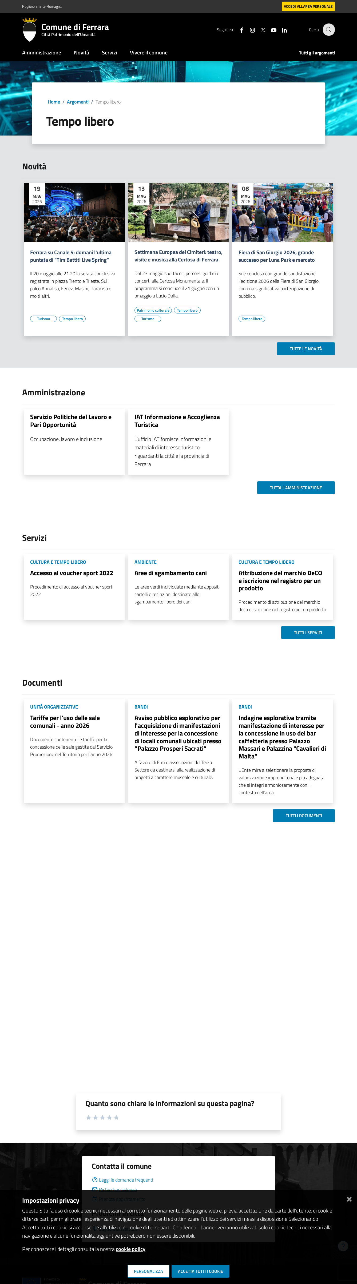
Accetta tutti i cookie (200, 1271)
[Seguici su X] (260, 29)
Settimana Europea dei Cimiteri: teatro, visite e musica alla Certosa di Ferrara (178, 255)
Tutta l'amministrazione (296, 487)
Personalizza (148, 1271)
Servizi (109, 52)
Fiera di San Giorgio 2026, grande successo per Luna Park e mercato (277, 256)
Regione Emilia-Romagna (42, 6)
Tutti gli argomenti (317, 52)
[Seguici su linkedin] (281, 29)
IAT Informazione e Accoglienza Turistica (177, 420)
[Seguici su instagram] (249, 29)
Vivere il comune (149, 52)
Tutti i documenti (304, 815)
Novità (81, 52)
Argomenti (78, 101)
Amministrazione (41, 52)
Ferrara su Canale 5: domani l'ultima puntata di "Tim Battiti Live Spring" (71, 256)
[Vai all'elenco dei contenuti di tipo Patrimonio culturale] (153, 310)
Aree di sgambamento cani (170, 573)
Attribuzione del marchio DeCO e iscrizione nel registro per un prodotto (280, 580)
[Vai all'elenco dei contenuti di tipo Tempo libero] (72, 319)
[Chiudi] (349, 1198)
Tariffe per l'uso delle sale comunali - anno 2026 (65, 721)
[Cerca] (328, 29)
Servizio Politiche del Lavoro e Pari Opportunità (71, 420)
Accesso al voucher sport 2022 (71, 573)
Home (54, 101)
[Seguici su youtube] (270, 29)
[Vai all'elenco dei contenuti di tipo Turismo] (43, 319)
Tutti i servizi (308, 632)
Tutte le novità (306, 348)
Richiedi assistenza (114, 1189)
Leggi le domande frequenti (122, 1179)
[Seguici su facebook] (238, 29)
